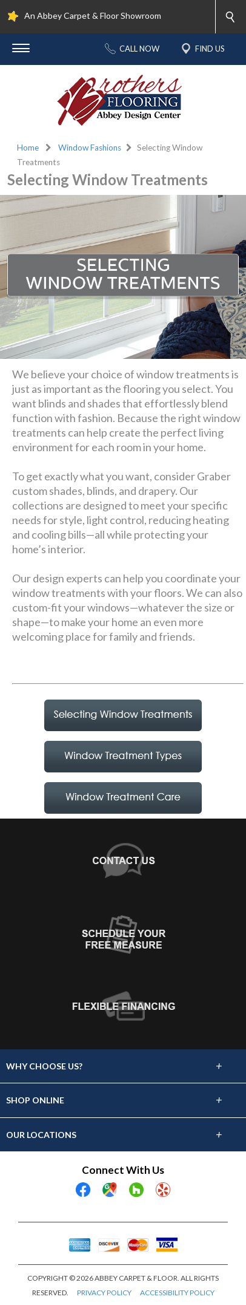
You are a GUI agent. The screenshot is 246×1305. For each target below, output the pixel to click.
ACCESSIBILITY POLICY (177, 1292)
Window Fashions (89, 147)
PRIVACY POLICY (104, 1292)
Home (28, 147)
